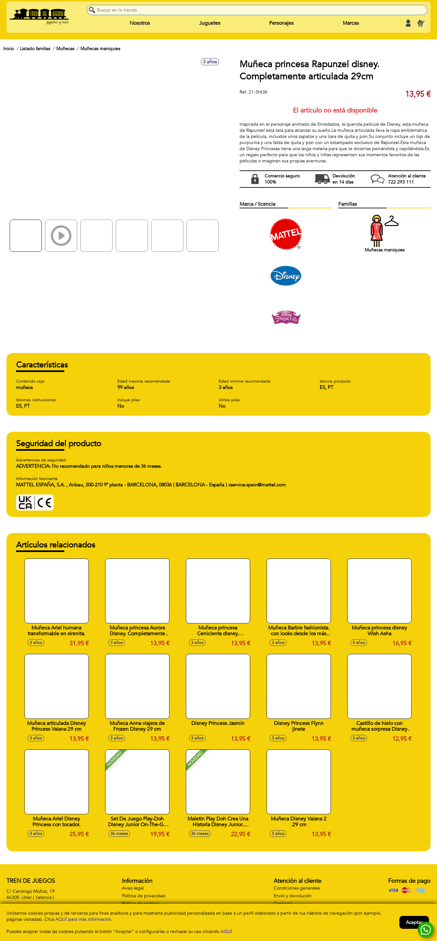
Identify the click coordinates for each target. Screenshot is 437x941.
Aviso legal (133, 888)
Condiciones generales (297, 888)
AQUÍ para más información (83, 919)
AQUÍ (226, 931)
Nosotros (140, 23)
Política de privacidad (143, 896)
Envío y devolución (293, 896)
